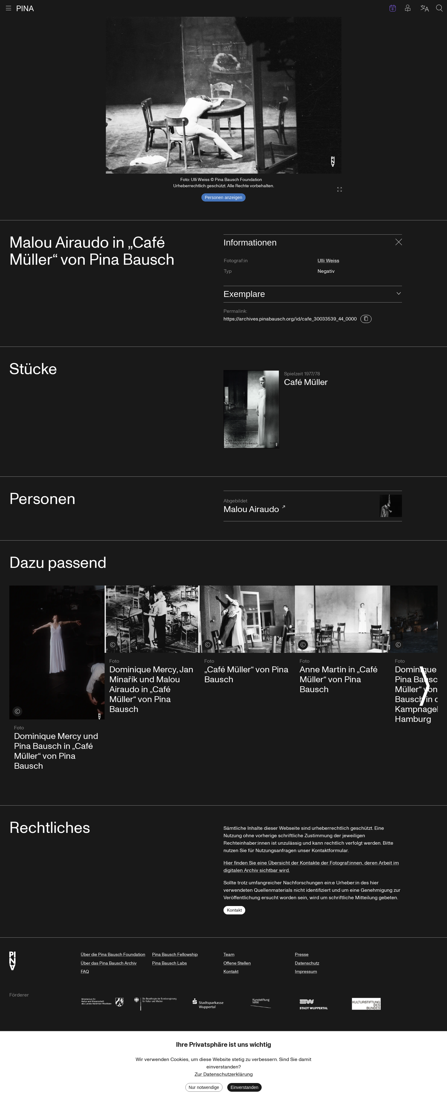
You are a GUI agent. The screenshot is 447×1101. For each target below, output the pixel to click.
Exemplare (244, 294)
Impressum (306, 972)
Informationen (250, 242)
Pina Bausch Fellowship (175, 954)
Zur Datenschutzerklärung (224, 1074)
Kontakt (234, 910)
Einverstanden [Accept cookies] (245, 1087)
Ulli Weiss (328, 260)
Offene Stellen (237, 963)
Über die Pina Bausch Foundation (113, 954)
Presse (302, 954)
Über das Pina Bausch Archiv (109, 963)
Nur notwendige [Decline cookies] (204, 1087)
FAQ (85, 972)
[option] (223, 95)
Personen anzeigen (223, 197)
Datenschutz (307, 963)
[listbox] (223, 95)
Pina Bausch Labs (169, 963)
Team (229, 954)
